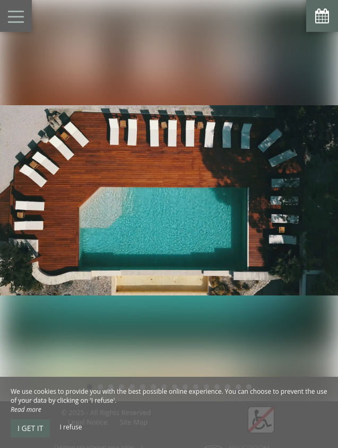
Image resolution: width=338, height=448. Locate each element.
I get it (30, 428)
